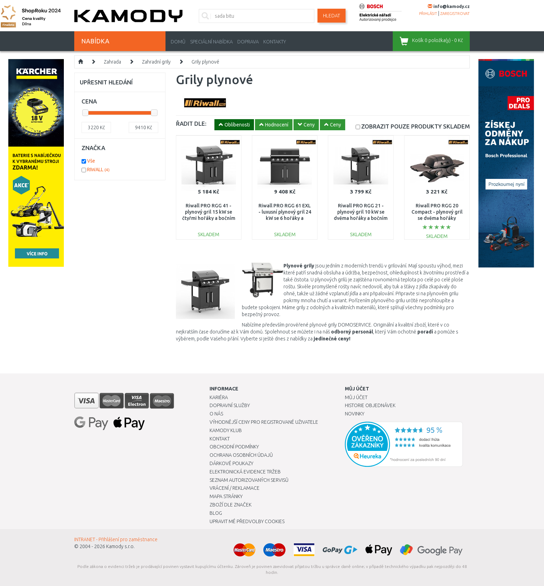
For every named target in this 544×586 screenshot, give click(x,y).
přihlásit (428, 13)
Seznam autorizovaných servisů (249, 480)
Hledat (331, 15)
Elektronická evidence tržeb (245, 471)
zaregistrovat (455, 13)
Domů (178, 41)
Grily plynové (205, 62)
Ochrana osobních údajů (241, 455)
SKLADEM (415, 126)
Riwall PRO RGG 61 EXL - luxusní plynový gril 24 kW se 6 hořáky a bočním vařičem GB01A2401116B (284, 218)
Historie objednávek (370, 405)
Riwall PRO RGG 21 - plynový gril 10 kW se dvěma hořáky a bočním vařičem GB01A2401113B (361, 218)
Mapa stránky (226, 496)
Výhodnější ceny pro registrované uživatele (264, 422)
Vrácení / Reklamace (235, 488)
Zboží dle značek (231, 504)
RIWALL (98, 169)
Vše (91, 161)
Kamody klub (226, 430)
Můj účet (356, 397)
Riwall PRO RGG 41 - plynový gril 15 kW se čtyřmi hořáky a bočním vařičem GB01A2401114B (208, 218)
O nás (216, 413)
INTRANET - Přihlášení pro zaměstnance (116, 539)
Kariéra (219, 397)
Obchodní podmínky (234, 446)
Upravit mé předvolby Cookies (247, 521)
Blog (216, 513)
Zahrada (112, 62)
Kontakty (274, 41)
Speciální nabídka (211, 41)
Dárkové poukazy (231, 463)
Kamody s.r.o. (120, 546)
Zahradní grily (156, 62)
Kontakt (220, 438)
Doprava (248, 41)
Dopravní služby (230, 405)
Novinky (354, 413)
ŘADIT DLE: (191, 123)
